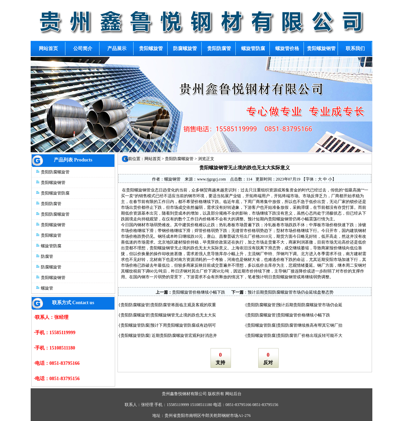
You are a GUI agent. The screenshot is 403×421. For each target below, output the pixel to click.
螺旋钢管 (172, 179)
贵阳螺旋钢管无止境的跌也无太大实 (183, 315)
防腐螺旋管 (51, 267)
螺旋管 (47, 288)
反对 (268, 362)
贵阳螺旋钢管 (53, 182)
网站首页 (152, 158)
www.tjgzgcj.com (211, 179)
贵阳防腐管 (51, 203)
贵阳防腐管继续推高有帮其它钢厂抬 (309, 325)
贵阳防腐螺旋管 (55, 172)
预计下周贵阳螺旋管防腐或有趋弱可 (183, 325)
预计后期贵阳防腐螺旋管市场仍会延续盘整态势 (291, 292)
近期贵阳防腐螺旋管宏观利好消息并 (184, 335)
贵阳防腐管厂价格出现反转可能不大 (309, 335)
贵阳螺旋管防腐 (55, 193)
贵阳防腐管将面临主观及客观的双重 (183, 304)
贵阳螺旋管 (51, 235)
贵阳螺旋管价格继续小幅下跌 (198, 292)
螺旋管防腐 (51, 246)
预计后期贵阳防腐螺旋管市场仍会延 (309, 304)
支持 (220, 362)
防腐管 (47, 256)
